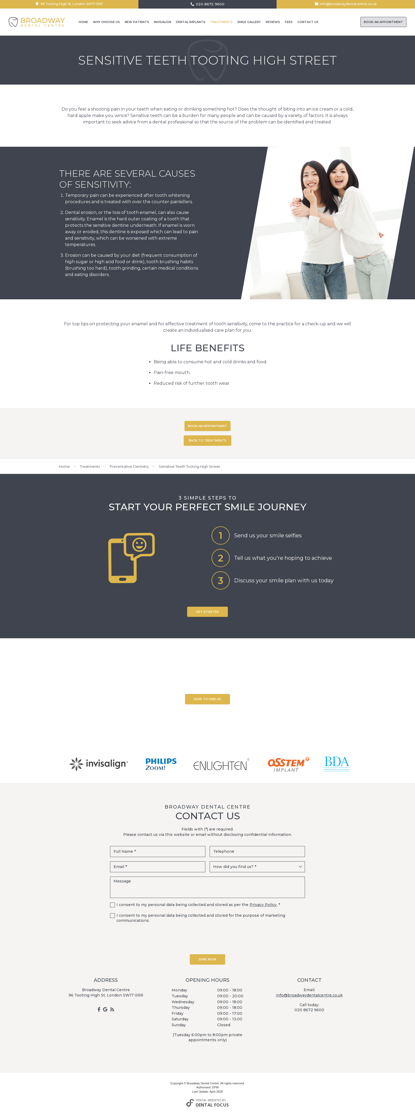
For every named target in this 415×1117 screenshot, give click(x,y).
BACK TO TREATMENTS (207, 440)
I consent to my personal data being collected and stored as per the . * (198, 904)
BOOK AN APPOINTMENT (207, 426)
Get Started (207, 612)
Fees (289, 22)
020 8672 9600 (210, 4)
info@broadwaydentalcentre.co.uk (348, 4)
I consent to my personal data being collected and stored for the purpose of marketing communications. (200, 918)
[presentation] (207, 938)
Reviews (273, 22)
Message (207, 887)
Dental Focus (212, 1105)
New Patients (137, 22)
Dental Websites (208, 1100)
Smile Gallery (249, 22)
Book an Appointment (383, 22)
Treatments (221, 22)
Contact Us (308, 22)
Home (83, 22)
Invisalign (162, 22)
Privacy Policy (263, 904)
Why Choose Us (106, 22)
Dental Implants (190, 22)
